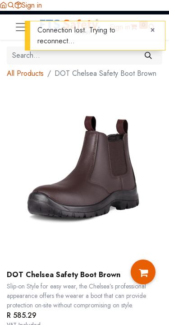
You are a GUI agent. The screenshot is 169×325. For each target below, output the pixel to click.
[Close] (152, 30)
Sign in (32, 5)
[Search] (148, 55)
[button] (10, 5)
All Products (25, 73)
